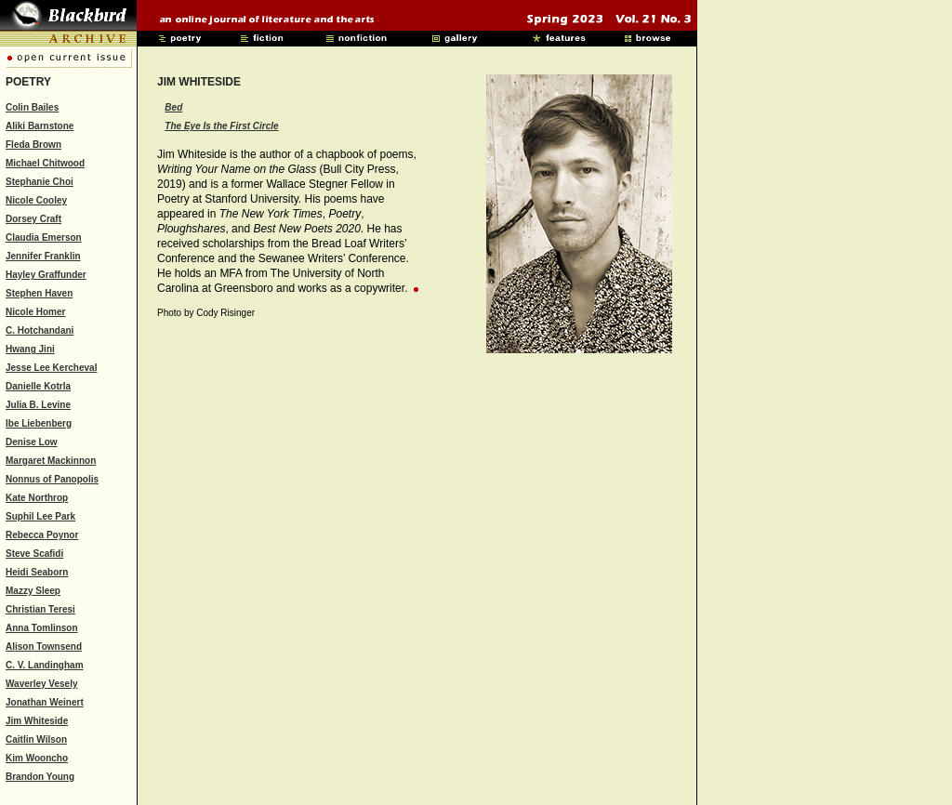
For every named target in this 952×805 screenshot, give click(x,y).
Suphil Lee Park (40, 516)
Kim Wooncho (37, 758)
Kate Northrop (37, 498)
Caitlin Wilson (36, 739)
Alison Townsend (44, 646)
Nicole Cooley (36, 200)
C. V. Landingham (45, 665)
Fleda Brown (33, 144)
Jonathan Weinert (45, 702)
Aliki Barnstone (39, 126)
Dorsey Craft (33, 219)
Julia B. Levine (38, 405)
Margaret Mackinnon (51, 460)
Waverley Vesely (41, 684)
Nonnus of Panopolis (52, 479)
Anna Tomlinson (42, 628)
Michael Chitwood (45, 163)
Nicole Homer (35, 312)
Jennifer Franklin (43, 256)
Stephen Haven (39, 293)
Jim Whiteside (37, 721)
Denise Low (32, 442)
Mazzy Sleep (33, 591)
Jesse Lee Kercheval (51, 368)
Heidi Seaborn (37, 572)
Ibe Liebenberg (39, 423)
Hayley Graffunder (46, 275)
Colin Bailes (32, 107)
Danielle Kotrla (38, 386)
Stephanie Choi (39, 182)
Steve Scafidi (34, 553)
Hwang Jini (30, 349)
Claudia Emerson (44, 237)
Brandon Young (40, 777)
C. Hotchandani (39, 330)
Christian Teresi (40, 609)
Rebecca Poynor (42, 535)
